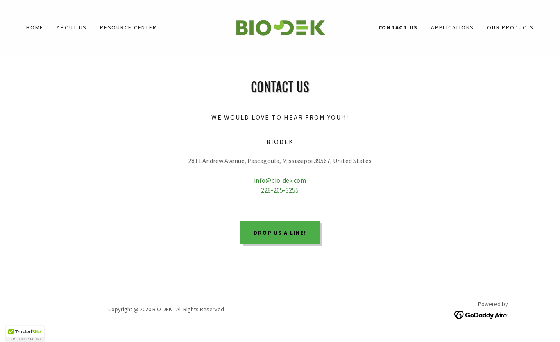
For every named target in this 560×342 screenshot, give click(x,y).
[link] (280, 27)
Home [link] (34, 27)
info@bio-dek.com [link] (280, 180)
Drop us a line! (280, 232)
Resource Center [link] (128, 27)
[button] (25, 334)
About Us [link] (72, 27)
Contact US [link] (398, 27)
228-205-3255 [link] (280, 190)
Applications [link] (452, 27)
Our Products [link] (510, 27)
